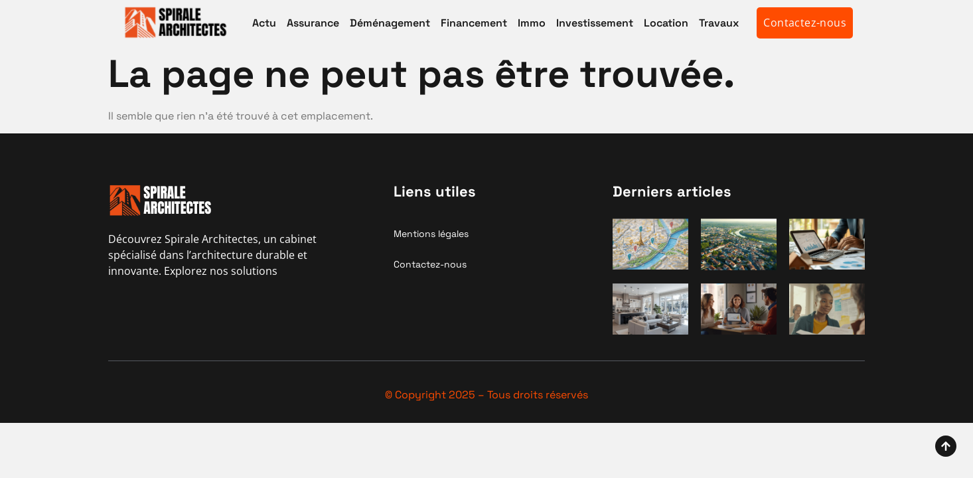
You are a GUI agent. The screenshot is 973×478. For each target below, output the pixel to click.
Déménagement (390, 23)
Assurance (313, 23)
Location (666, 23)
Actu (264, 23)
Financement (474, 23)
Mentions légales (431, 234)
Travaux (719, 23)
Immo (532, 23)
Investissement (594, 23)
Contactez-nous (430, 264)
